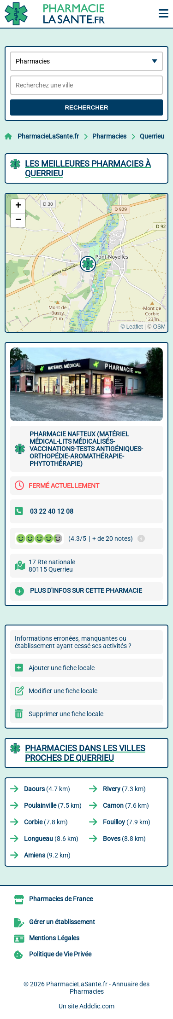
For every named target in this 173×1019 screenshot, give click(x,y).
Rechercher (86, 107)
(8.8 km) (124, 838)
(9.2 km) (47, 855)
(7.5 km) (53, 805)
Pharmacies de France (61, 899)
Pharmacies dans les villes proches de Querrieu (85, 753)
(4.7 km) (47, 789)
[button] (87, 263)
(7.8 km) (46, 822)
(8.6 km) (51, 838)
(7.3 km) (124, 789)
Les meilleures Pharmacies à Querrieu (88, 168)
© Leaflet (131, 327)
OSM (159, 327)
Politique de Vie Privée (60, 954)
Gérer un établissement (62, 922)
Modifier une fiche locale (63, 691)
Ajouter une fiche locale (62, 668)
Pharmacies (109, 136)
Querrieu (152, 136)
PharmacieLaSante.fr (48, 136)
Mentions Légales (54, 938)
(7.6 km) (126, 805)
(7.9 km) (126, 822)
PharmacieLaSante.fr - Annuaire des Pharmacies (97, 987)
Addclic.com (96, 1006)
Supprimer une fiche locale (66, 714)
